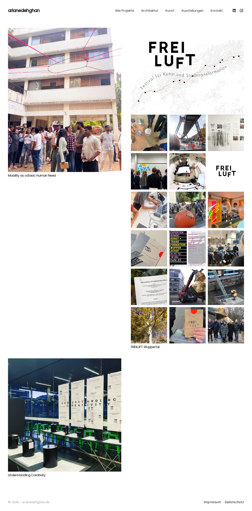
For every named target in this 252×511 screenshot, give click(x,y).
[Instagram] (241, 10)
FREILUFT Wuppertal (145, 347)
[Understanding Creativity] (64, 415)
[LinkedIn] (234, 10)
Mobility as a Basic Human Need (32, 175)
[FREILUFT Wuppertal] (187, 185)
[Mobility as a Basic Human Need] (64, 100)
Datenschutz (234, 502)
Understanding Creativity (26, 475)
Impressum (212, 502)
